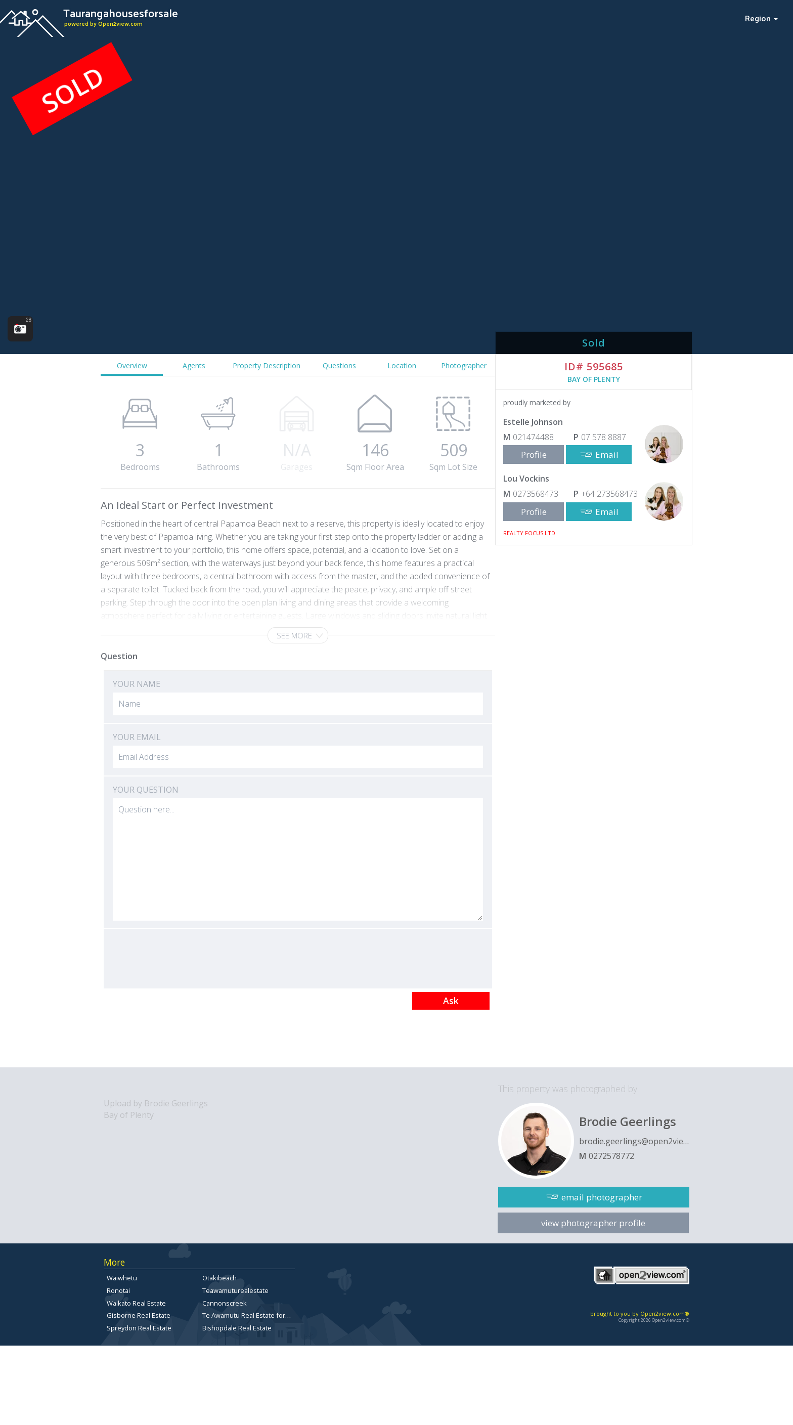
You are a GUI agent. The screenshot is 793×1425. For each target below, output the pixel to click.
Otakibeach (219, 1277)
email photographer (601, 1197)
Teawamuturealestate (235, 1290)
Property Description (266, 365)
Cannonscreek (224, 1303)
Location (401, 365)
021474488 (533, 437)
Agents (194, 365)
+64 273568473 (609, 493)
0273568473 (535, 493)
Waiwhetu (122, 1277)
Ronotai (118, 1290)
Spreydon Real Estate (139, 1327)
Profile (534, 454)
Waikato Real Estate (136, 1303)
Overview (132, 365)
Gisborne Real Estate (138, 1315)
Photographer (464, 365)
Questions (339, 365)
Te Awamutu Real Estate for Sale (251, 1315)
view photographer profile (593, 1223)
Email (607, 454)
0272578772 (611, 1155)
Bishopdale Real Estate (237, 1327)
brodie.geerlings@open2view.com (634, 1141)
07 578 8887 (603, 437)
